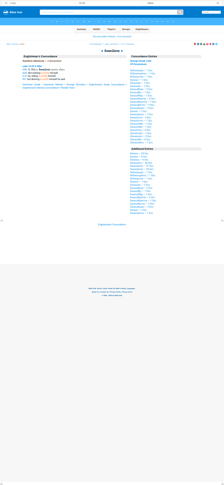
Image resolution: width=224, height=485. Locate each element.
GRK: (25, 69)
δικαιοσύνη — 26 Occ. (141, 163)
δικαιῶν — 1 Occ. (139, 80)
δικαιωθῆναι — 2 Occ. (141, 89)
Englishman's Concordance (112, 224)
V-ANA (38, 66)
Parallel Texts (68, 87)
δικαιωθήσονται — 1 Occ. (143, 101)
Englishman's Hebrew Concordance (41, 87)
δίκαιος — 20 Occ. (139, 153)
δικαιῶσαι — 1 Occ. (140, 83)
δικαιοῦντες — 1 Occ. (141, 120)
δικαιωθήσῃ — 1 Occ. (141, 95)
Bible (8, 44)
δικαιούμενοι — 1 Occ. (141, 114)
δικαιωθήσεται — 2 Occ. (142, 98)
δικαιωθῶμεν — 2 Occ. (142, 108)
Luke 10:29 (28, 66)
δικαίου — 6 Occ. (139, 156)
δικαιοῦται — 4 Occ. (140, 130)
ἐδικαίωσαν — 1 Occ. (141, 133)
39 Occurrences (138, 64)
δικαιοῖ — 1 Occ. (138, 111)
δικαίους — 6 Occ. (139, 159)
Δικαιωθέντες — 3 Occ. (142, 105)
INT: (25, 79)
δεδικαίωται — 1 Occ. (141, 76)
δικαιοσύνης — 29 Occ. (142, 169)
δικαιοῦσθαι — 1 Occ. (141, 123)
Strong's (15, 44)
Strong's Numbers (76, 84)
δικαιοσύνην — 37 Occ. (142, 166)
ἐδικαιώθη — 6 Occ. (140, 139)
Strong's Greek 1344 (140, 61)
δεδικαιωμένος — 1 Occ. (143, 73)
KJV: (25, 76)
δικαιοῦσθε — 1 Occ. (141, 126)
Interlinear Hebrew (53, 84)
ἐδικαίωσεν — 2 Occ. (141, 136)
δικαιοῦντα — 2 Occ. (140, 117)
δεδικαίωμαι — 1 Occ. (141, 70)
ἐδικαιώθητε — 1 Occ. (141, 142)
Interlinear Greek (31, 84)
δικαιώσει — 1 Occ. (140, 86)
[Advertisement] (112, 246)
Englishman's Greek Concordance (107, 84)
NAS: (25, 73)
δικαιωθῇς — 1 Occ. (140, 92)
